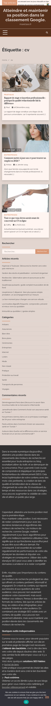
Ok (26, 702)
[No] (47, 697)
